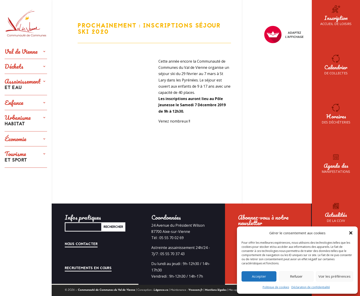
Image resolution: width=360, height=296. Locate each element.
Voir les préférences (334, 276)
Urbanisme (18, 121)
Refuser (296, 276)
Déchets (14, 66)
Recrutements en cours (88, 268)
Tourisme (16, 157)
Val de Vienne (21, 51)
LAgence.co (161, 290)
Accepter (259, 276)
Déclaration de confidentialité (310, 287)
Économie (15, 139)
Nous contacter (81, 244)
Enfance (14, 102)
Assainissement (22, 84)
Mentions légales (215, 290)
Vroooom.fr (195, 290)
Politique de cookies (276, 287)
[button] (351, 233)
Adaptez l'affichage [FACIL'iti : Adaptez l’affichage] (284, 34)
